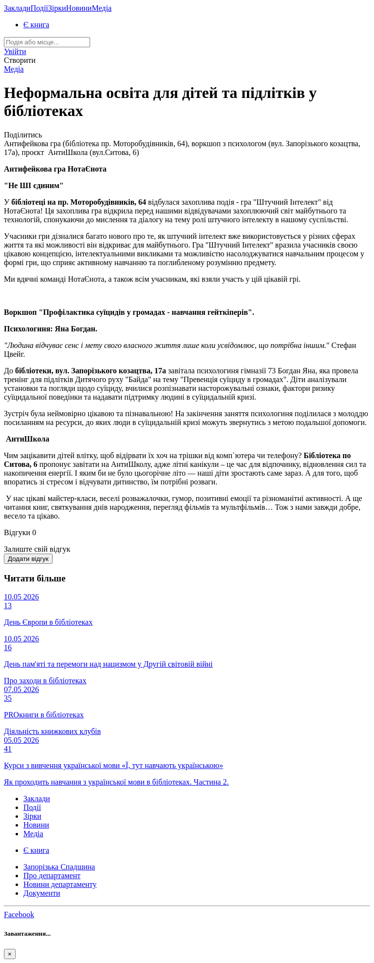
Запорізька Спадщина (59, 867)
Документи (41, 893)
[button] (15, 51)
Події (39, 8)
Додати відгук (28, 558)
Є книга (36, 24)
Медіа (102, 8)
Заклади (17, 8)
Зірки (57, 8)
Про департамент (51, 875)
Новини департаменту (59, 884)
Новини (79, 8)
